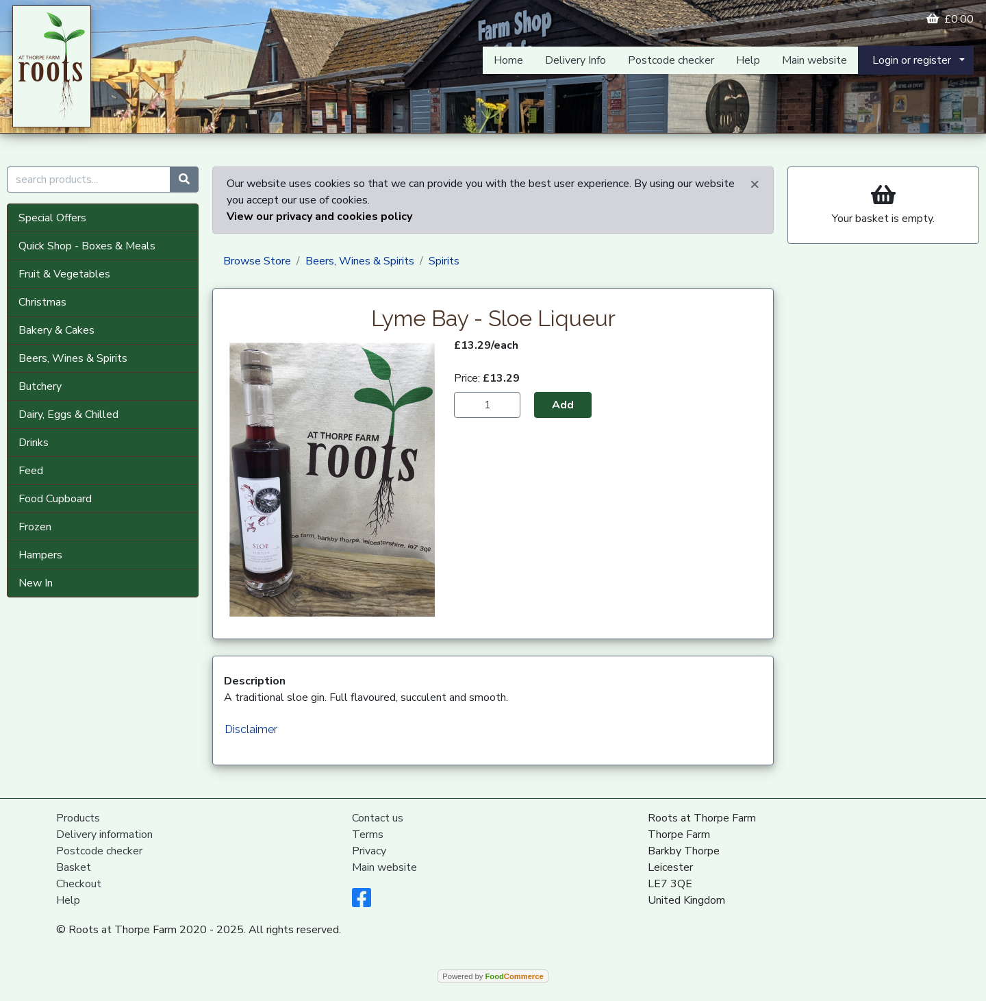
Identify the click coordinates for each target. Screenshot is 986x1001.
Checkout (78, 883)
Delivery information (104, 834)
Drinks (33, 442)
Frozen (34, 526)
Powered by (492, 976)
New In (35, 583)
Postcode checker (671, 60)
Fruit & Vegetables (64, 274)
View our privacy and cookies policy (319, 216)
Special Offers (52, 217)
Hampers (40, 555)
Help (748, 60)
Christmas (42, 302)
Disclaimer (251, 729)
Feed (30, 470)
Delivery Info (575, 60)
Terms (367, 834)
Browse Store (257, 261)
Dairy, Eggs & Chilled (68, 414)
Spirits (444, 261)
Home (508, 60)
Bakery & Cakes (56, 330)
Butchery (40, 386)
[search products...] (88, 179)
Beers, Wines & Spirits (72, 358)
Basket (73, 867)
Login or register (912, 60)
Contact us (377, 818)
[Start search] (184, 179)
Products (78, 818)
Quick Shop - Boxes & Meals (86, 246)
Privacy (369, 850)
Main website (814, 60)
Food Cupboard (55, 498)
